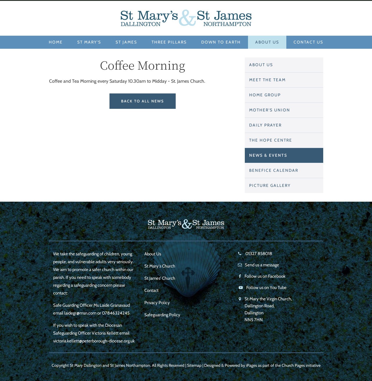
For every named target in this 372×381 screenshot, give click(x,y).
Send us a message (262, 265)
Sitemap (194, 365)
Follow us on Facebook (265, 276)
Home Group (265, 94)
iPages (251, 365)
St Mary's (89, 42)
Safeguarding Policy (162, 314)
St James (126, 42)
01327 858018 (258, 253)
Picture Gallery (270, 185)
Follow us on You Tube (266, 287)
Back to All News (142, 101)
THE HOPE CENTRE (270, 140)
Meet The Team (267, 79)
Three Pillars (169, 42)
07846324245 (116, 313)
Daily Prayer (265, 125)
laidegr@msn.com (80, 313)
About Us (267, 42)
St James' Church (159, 278)
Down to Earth (221, 42)
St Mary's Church (159, 266)
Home (56, 42)
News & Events (268, 155)
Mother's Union (269, 110)
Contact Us (308, 42)
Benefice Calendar (273, 170)
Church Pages (293, 365)
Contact (151, 290)
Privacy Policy (157, 302)
